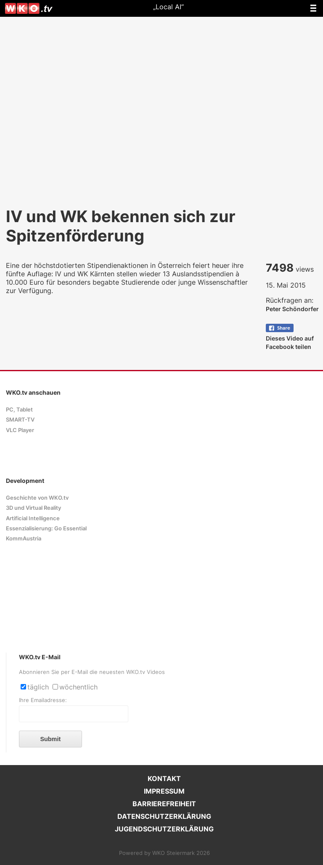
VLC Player (20, 430)
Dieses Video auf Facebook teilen (290, 338)
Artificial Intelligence (33, 518)
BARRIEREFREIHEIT (164, 803)
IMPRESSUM (164, 791)
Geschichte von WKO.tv (37, 498)
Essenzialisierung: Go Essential (46, 528)
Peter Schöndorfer (292, 308)
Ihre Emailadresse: (43, 700)
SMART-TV (20, 420)
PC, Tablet (19, 409)
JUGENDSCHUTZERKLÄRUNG (164, 829)
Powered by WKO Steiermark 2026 (164, 853)
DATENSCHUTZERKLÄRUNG (164, 816)
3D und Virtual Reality (33, 508)
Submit (50, 739)
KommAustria (23, 538)
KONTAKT (164, 778)
